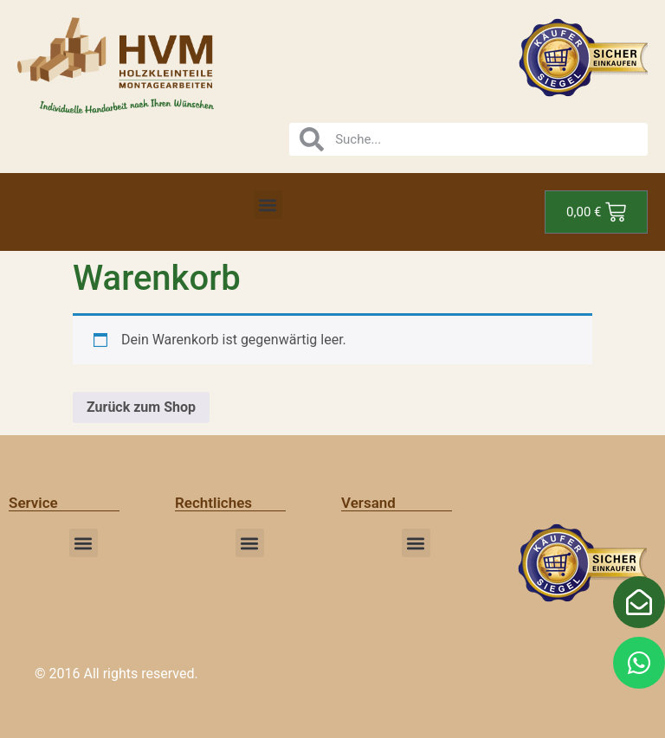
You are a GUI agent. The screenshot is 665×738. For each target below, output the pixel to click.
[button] (268, 204)
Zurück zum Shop (141, 407)
